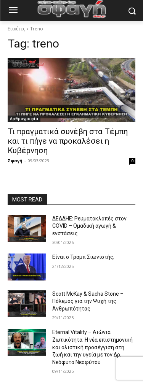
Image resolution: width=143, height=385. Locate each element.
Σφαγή (15, 160)
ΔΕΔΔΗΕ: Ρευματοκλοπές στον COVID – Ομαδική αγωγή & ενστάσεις (89, 225)
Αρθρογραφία (24, 118)
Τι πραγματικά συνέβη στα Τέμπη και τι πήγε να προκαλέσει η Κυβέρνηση (68, 141)
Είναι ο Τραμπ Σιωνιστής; (83, 257)
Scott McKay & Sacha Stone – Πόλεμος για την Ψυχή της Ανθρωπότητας (88, 301)
